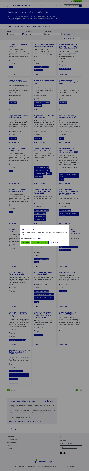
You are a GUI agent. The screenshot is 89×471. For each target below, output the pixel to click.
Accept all (26, 242)
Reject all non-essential (39, 242)
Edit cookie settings (55, 242)
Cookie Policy (36, 238)
